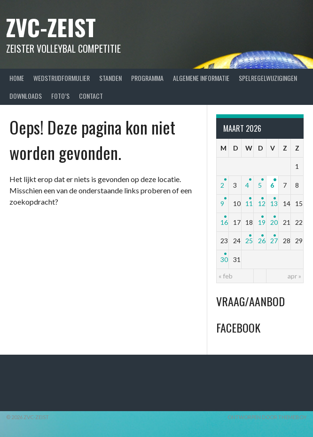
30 (224, 259)
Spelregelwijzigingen (268, 78)
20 (274, 222)
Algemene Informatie (201, 78)
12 (262, 203)
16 (224, 222)
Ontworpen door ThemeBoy (267, 417)
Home (16, 78)
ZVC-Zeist (51, 27)
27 (274, 241)
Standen (110, 78)
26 (262, 241)
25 (249, 241)
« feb (226, 276)
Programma (147, 78)
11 (249, 203)
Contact (91, 96)
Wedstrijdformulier (61, 78)
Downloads (25, 96)
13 (274, 203)
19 (262, 222)
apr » (294, 276)
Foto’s (60, 96)
